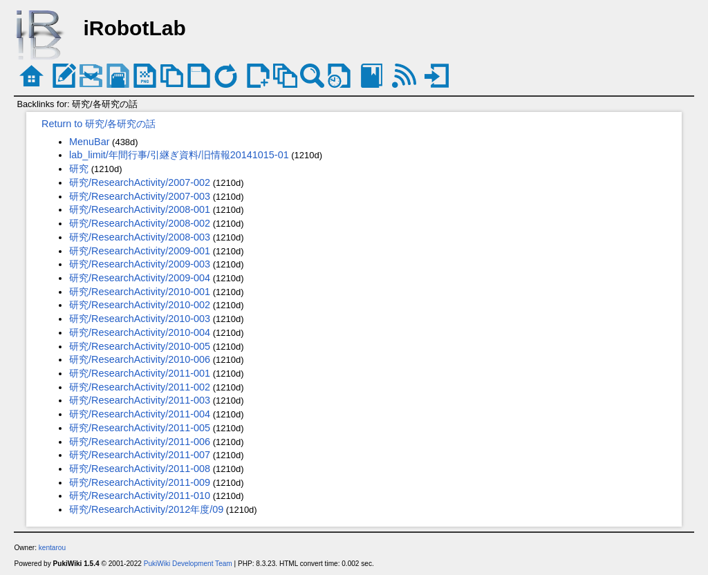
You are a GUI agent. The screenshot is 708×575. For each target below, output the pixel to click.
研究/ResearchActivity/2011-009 (139, 482)
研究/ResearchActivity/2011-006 (139, 441)
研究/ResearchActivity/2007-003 (139, 196)
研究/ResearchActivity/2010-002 (139, 304)
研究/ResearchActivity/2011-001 (139, 373)
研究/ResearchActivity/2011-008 (139, 468)
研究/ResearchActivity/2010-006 (139, 359)
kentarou (52, 548)
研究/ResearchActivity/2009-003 (139, 264)
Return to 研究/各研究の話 (98, 123)
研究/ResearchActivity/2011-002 (139, 387)
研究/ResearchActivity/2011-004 (139, 414)
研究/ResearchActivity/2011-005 (139, 427)
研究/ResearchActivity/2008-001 (139, 209)
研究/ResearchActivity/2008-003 (139, 237)
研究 (78, 168)
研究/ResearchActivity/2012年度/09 (146, 509)
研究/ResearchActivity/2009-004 (139, 277)
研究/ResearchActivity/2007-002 (139, 182)
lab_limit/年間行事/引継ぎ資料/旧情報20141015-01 (179, 154)
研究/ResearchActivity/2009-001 (139, 250)
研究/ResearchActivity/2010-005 (139, 346)
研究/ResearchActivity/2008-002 (139, 223)
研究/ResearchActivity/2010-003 (139, 318)
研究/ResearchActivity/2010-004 (139, 332)
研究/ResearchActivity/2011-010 (139, 495)
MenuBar (89, 141)
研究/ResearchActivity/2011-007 (139, 454)
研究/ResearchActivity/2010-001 (139, 291)
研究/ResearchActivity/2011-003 (139, 400)
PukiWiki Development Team (188, 563)
